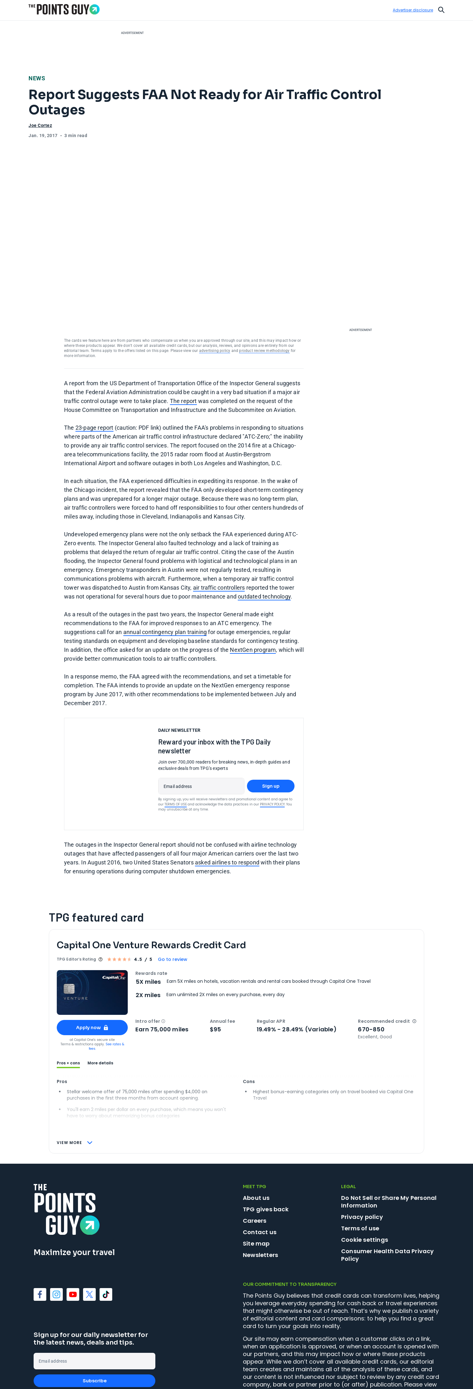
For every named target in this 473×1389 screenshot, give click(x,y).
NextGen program (253, 602)
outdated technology (264, 549)
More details (100, 1015)
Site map (256, 1196)
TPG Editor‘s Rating (76, 911)
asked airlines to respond (227, 814)
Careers (254, 1173)
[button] (163, 974)
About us (256, 1150)
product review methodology (264, 303)
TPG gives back (265, 1162)
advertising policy (214, 303)
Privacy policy (362, 1169)
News (37, 78)
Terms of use (360, 1181)
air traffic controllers (219, 540)
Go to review (172, 912)
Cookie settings (364, 1192)
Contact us (259, 1184)
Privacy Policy (272, 756)
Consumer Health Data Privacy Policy (387, 1207)
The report (183, 353)
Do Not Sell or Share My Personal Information (389, 1154)
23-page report (94, 380)
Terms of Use (176, 756)
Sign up (271, 738)
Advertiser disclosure (413, 10)
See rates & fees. (106, 998)
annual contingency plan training (165, 584)
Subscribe (95, 1333)
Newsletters (260, 1207)
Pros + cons (68, 1015)
